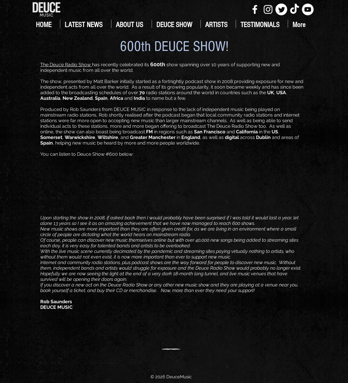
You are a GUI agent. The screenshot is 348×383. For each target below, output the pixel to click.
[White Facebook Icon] (255, 9)
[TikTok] (294, 9)
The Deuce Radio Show (66, 64)
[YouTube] (308, 9)
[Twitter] (281, 9)
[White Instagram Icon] (268, 9)
